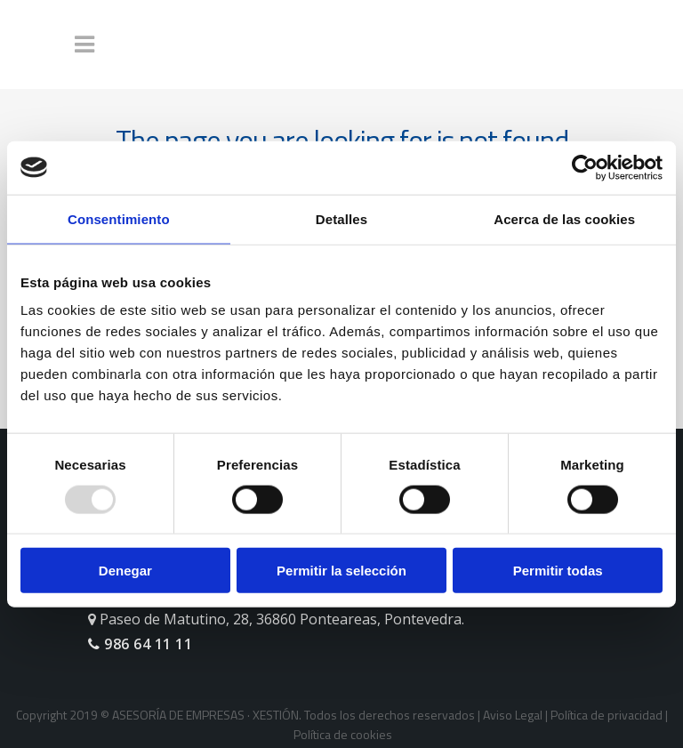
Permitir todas (558, 570)
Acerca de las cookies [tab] (564, 218)
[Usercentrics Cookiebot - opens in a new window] (585, 167)
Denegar (125, 570)
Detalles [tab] (341, 218)
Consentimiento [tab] (119, 218)
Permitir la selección (341, 570)
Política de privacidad (606, 714)
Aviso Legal (512, 714)
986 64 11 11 (140, 644)
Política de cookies (342, 734)
